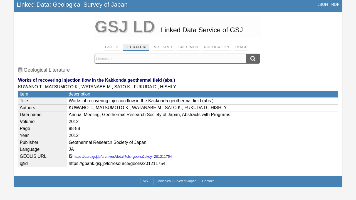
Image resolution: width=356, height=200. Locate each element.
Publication (216, 47)
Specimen (188, 47)
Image (241, 47)
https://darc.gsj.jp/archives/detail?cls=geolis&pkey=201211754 (123, 156)
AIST (146, 181)
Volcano (163, 47)
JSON (322, 4)
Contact (208, 181)
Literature (136, 47)
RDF (335, 4)
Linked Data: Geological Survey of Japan (72, 4)
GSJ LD (111, 47)
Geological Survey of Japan (176, 181)
